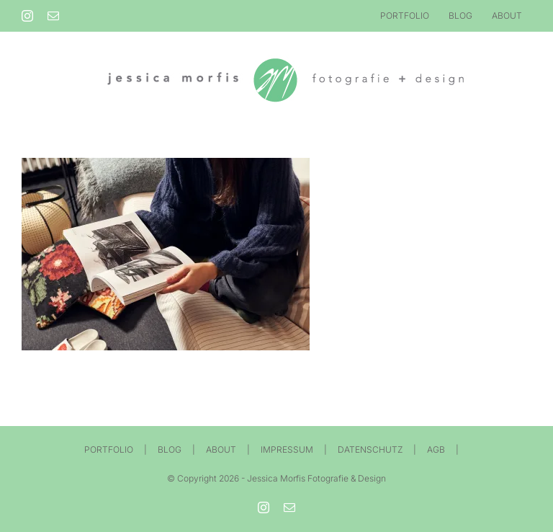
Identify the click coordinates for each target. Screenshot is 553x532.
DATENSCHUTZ (370, 449)
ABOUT (221, 449)
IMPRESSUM (287, 449)
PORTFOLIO (108, 449)
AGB (436, 449)
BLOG (169, 449)
